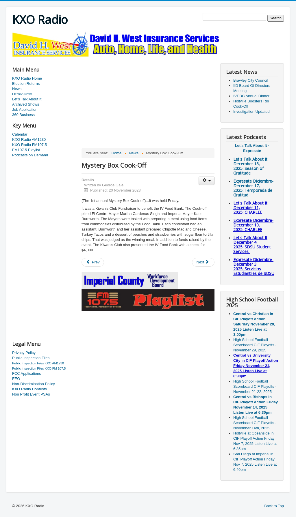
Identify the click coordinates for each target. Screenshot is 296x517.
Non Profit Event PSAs (31, 394)
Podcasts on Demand (30, 155)
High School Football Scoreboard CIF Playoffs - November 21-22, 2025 (254, 386)
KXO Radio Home (27, 78)
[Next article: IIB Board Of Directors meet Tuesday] (203, 262)
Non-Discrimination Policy (33, 384)
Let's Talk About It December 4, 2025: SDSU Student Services (252, 244)
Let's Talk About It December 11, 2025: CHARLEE (250, 207)
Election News (22, 94)
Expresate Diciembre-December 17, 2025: (253, 188)
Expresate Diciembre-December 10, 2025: (253, 225)
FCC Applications (26, 373)
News (17, 89)
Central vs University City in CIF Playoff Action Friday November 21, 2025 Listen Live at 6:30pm (255, 365)
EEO (16, 378)
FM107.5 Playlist (26, 150)
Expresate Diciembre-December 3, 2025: (253, 266)
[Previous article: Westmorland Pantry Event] (93, 262)
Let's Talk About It (26, 99)
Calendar (19, 134)
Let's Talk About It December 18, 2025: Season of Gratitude (250, 166)
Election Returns (26, 83)
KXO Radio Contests (29, 389)
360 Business (23, 115)
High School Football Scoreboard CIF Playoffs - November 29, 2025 (254, 345)
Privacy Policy (24, 353)
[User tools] (206, 181)
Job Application (24, 109)
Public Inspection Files (30, 358)
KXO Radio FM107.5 (29, 145)
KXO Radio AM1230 (29, 139)
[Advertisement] (117, 59)
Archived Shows (25, 104)
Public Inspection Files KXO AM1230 (38, 363)
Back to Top (274, 506)
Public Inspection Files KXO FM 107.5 (39, 368)
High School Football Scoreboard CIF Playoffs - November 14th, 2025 (254, 422)
